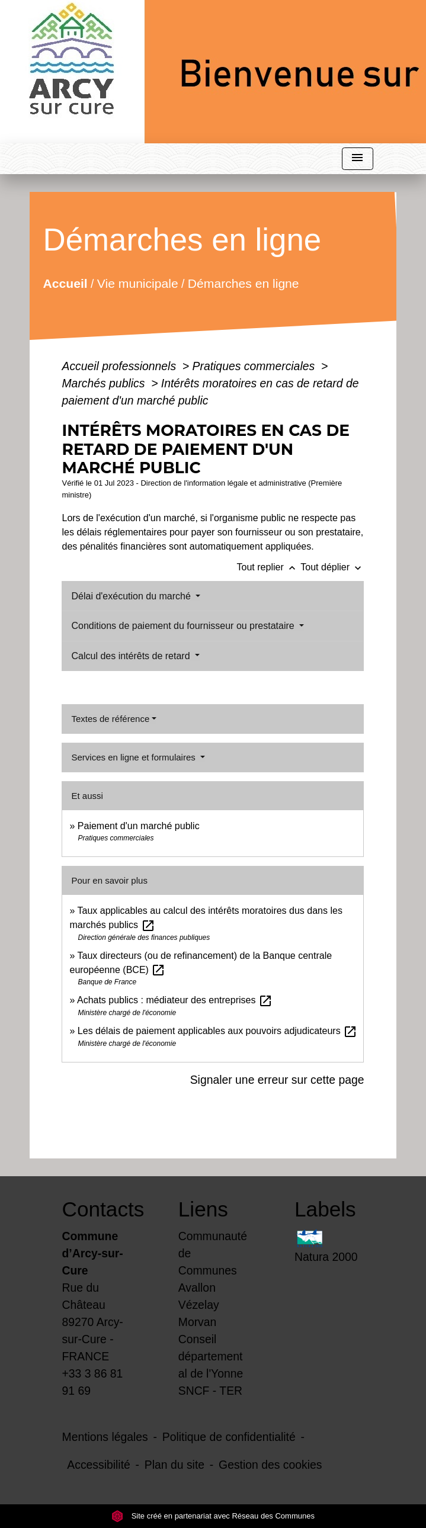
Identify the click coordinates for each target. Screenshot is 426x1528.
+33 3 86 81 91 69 (92, 1382)
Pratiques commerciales (255, 366)
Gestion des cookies (270, 1464)
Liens (203, 1209)
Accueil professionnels (120, 366)
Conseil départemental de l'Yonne (211, 1356)
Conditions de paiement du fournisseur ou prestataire (184, 626)
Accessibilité (98, 1464)
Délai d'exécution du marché (132, 596)
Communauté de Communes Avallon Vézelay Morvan (212, 1279)
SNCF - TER (210, 1390)
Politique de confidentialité (229, 1436)
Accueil (65, 283)
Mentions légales (105, 1436)
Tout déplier (332, 567)
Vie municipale (137, 283)
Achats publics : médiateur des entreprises (175, 1000)
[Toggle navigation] (357, 159)
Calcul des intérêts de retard (132, 656)
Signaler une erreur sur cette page (277, 1079)
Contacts (97, 1209)
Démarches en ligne (243, 283)
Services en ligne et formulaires (134, 757)
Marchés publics (105, 383)
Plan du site (174, 1464)
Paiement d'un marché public (139, 826)
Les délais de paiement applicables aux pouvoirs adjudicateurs (217, 1031)
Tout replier (269, 567)
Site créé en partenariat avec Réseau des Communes (213, 1515)
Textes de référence (110, 719)
